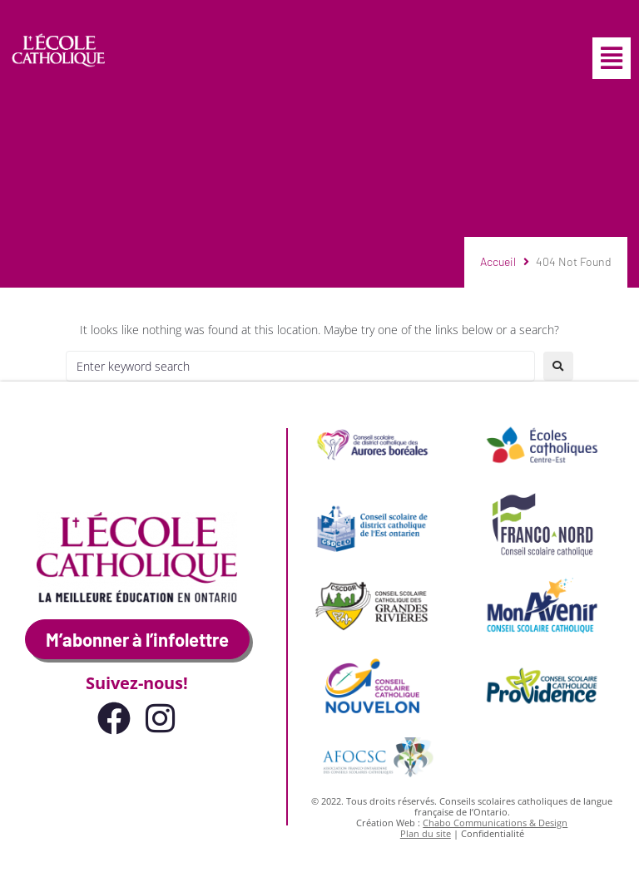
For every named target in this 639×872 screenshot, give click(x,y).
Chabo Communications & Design (495, 822)
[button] (611, 58)
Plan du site (425, 833)
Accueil (498, 261)
